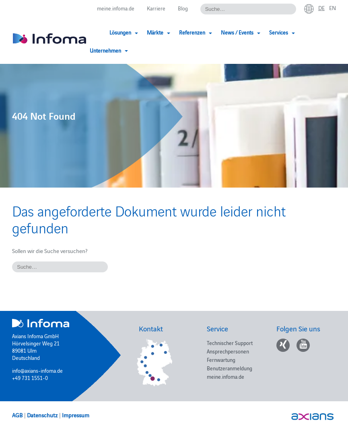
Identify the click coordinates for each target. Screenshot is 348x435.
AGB (17, 415)
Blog (183, 8)
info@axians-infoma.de (37, 370)
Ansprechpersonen (228, 351)
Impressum (75, 415)
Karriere (156, 8)
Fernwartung (221, 359)
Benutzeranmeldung (229, 368)
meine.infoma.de (115, 8)
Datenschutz (42, 415)
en (332, 8)
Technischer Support (230, 342)
